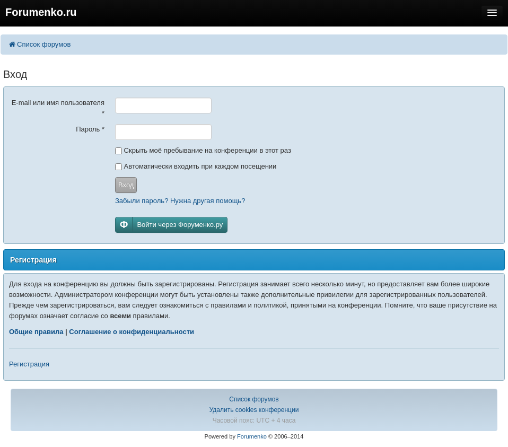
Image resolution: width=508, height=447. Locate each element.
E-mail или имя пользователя (58, 108)
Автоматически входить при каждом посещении (195, 166)
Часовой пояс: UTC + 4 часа (254, 420)
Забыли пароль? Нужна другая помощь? (180, 201)
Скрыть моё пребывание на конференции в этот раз (203, 150)
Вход (126, 185)
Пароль (90, 129)
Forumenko (252, 436)
